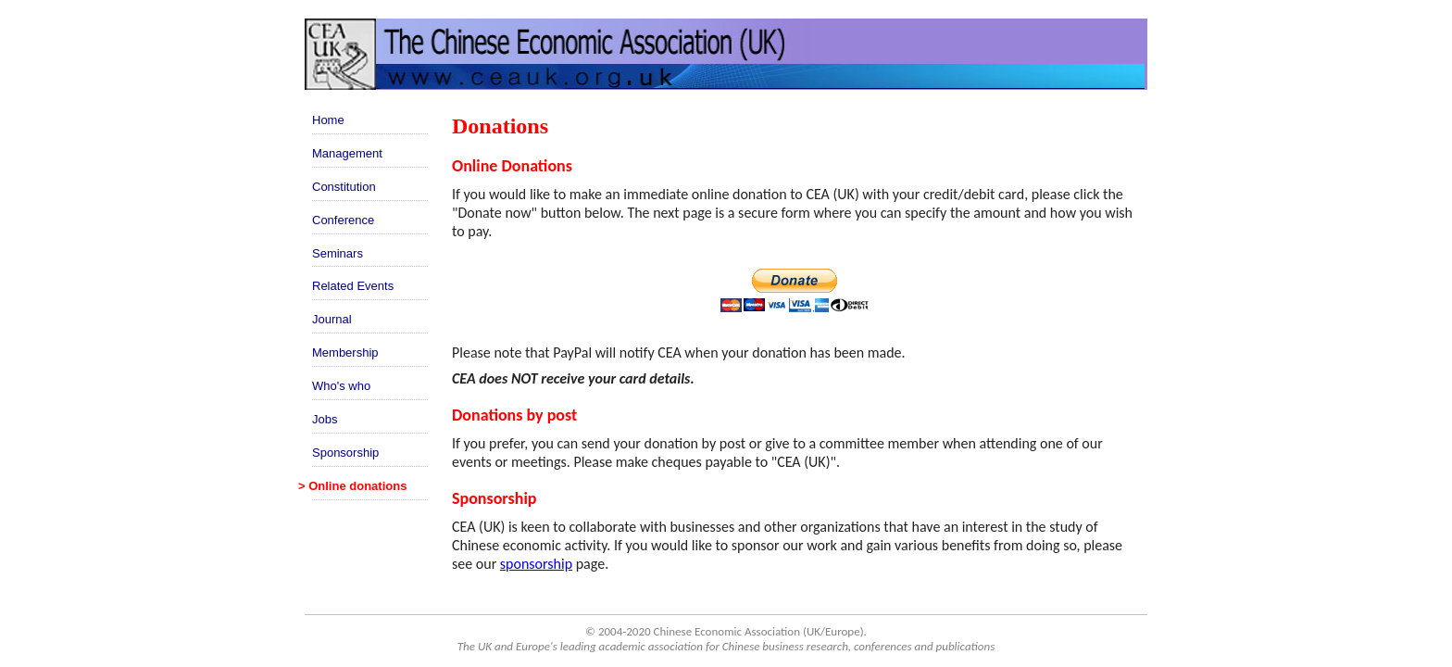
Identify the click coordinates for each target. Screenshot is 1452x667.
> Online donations (352, 486)
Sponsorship (345, 452)
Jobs (324, 419)
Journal (332, 319)
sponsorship (536, 564)
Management (347, 153)
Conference (343, 220)
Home (328, 120)
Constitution (344, 187)
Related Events (353, 286)
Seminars (337, 253)
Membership (345, 352)
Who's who (341, 386)
